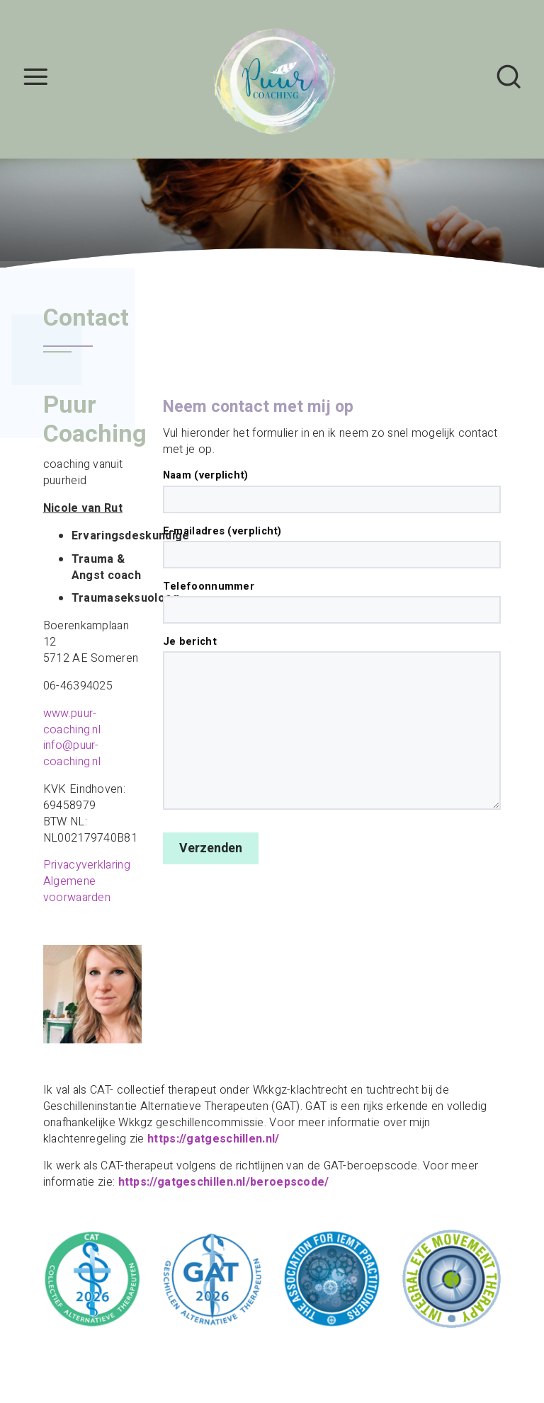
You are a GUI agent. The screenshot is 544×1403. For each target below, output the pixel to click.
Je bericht (332, 722)
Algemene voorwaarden (76, 889)
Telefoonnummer (332, 602)
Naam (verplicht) (332, 490)
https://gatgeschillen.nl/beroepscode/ (223, 1182)
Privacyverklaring (86, 865)
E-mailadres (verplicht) (332, 546)
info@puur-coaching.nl (72, 753)
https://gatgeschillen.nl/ (213, 1138)
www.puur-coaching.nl (72, 721)
